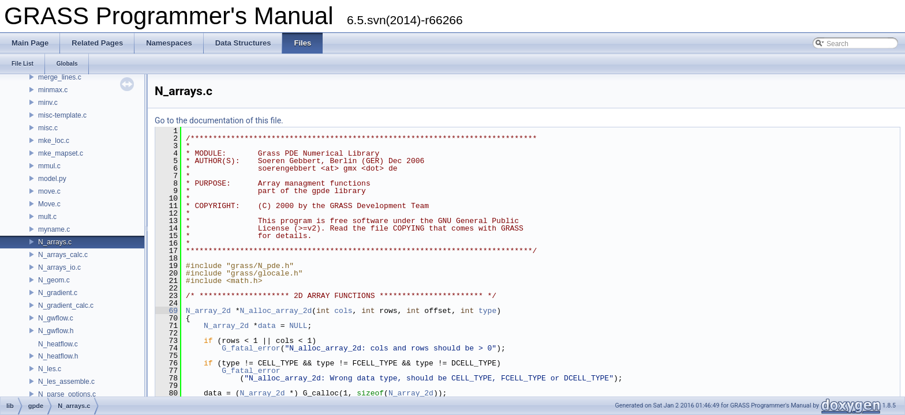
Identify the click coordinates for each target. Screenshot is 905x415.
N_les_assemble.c (66, 382)
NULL (298, 325)
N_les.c (49, 369)
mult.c (47, 217)
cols (343, 310)
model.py (52, 179)
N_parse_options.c (67, 394)
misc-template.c (62, 115)
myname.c (54, 229)
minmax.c (53, 90)
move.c (49, 191)
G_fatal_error (251, 348)
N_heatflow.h (58, 356)
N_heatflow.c (58, 344)
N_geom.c (54, 280)
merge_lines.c (59, 77)
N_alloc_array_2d (276, 310)
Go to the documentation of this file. (219, 120)
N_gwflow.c (55, 318)
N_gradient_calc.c (66, 305)
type (487, 310)
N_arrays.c (55, 242)
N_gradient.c (57, 293)
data (267, 325)
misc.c (48, 128)
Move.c (49, 204)
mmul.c (49, 166)
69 (166, 310)
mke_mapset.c (60, 153)
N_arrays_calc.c (63, 255)
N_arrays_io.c (59, 267)
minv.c (48, 103)
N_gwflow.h (55, 331)
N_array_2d (208, 310)
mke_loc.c (53, 141)
